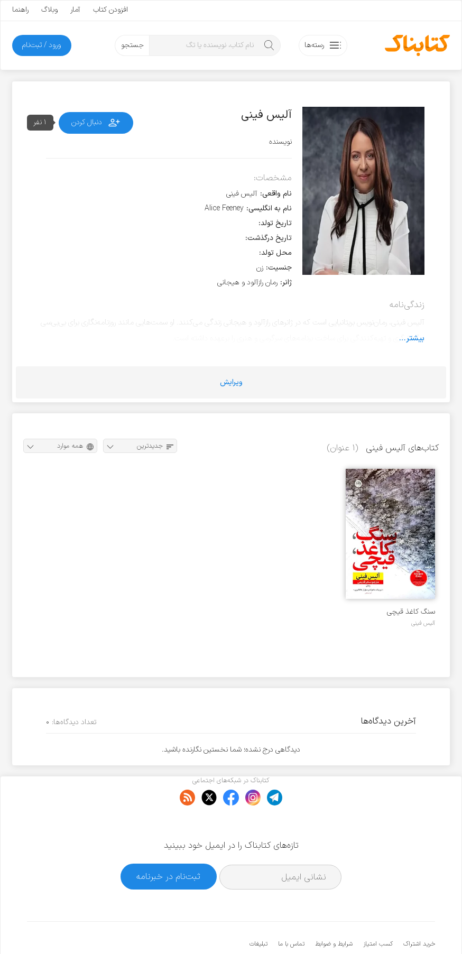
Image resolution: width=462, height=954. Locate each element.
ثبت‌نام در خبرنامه (168, 844)
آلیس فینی (423, 623)
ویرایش (231, 382)
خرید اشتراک (419, 911)
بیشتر (415, 338)
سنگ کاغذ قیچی (411, 611)
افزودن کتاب (110, 9)
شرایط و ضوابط (334, 911)
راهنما (20, 9)
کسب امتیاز (378, 911)
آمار (75, 9)
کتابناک (379, 928)
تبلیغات (258, 911)
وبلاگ (49, 9)
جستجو (132, 45)
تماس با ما (291, 911)
